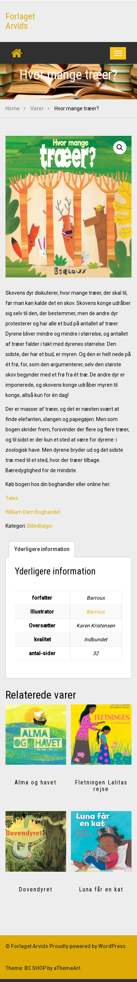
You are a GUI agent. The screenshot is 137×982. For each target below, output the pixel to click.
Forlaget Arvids (20, 21)
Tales (11, 498)
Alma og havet (36, 782)
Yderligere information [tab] (41, 549)
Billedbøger (40, 526)
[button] (119, 147)
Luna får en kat (101, 889)
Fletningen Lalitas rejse (101, 785)
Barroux (96, 612)
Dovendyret (36, 889)
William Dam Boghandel (32, 512)
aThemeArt (67, 968)
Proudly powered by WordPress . (88, 946)
